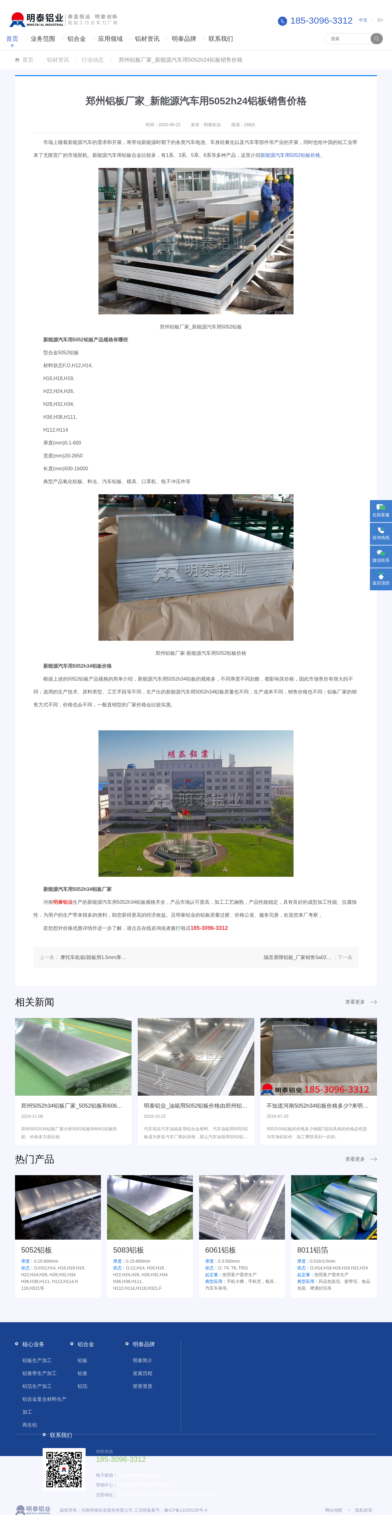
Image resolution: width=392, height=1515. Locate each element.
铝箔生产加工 (37, 1386)
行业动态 (93, 60)
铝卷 (82, 1373)
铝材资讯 (147, 38)
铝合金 (76, 38)
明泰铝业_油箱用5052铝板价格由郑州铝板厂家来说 (207, 1106)
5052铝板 (36, 1250)
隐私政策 (363, 1510)
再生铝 (29, 1425)
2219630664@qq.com (140, 1475)
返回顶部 (381, 583)
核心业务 (33, 1344)
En (380, 19)
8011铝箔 (312, 1250)
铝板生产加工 (37, 1360)
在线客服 (381, 514)
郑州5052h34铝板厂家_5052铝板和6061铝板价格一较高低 (92, 1106)
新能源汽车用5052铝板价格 (290, 155)
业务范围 (43, 38)
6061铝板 (220, 1250)
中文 (363, 19)
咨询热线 (381, 537)
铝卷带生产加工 (39, 1373)
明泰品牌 (184, 38)
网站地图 (333, 1510)
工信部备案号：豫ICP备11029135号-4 (170, 1510)
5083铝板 (128, 1250)
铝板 (82, 1360)
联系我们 (221, 38)
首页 (12, 38)
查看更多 (355, 1001)
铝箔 (82, 1386)
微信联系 (381, 560)
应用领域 (110, 38)
